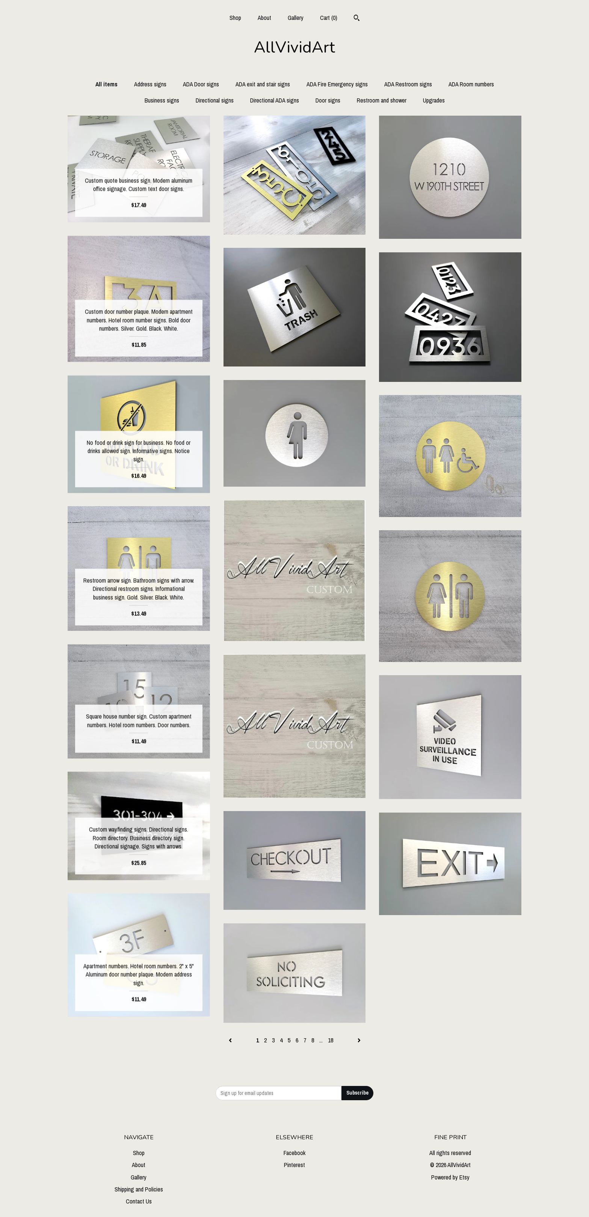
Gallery (296, 18)
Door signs (328, 100)
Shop (235, 18)
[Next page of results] (359, 1040)
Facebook (294, 1153)
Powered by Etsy (450, 1177)
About (264, 18)
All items (106, 84)
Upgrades (434, 100)
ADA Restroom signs (408, 84)
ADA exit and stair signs (263, 84)
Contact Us (139, 1201)
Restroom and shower (381, 100)
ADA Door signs (201, 84)
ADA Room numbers (471, 84)
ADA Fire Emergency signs (337, 84)
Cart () (328, 18)
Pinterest (294, 1165)
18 (330, 1040)
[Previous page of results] (231, 1040)
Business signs (162, 100)
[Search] (356, 19)
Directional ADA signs (274, 100)
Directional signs (215, 100)
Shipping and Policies (139, 1189)
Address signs (150, 84)
